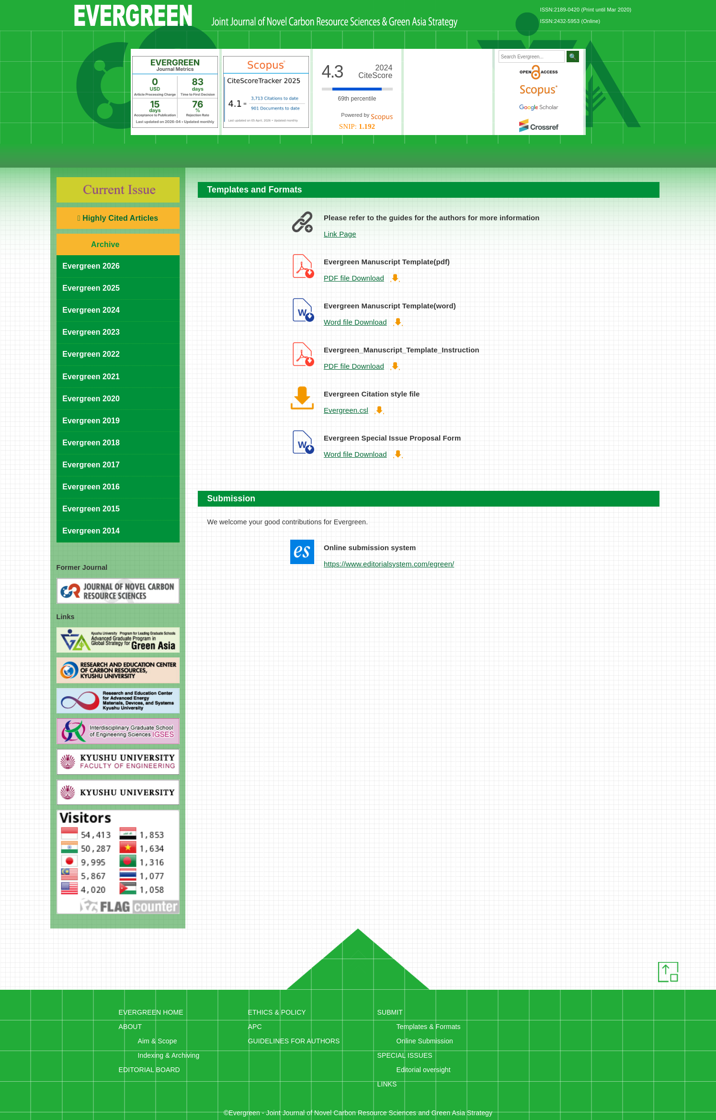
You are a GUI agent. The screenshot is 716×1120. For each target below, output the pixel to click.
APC (255, 1026)
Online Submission (425, 1041)
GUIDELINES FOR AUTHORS (294, 1041)
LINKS (387, 1084)
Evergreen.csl (346, 410)
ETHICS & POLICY (277, 1012)
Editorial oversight (424, 1070)
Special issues (559, 156)
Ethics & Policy (269, 156)
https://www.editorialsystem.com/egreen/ (389, 564)
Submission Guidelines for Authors (415, 156)
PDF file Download (354, 278)
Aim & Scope (157, 1041)
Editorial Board (188, 156)
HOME (85, 156)
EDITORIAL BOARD (149, 1070)
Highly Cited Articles (118, 218)
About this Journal (124, 156)
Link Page (340, 234)
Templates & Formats (429, 1026)
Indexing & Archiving (169, 1055)
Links (622, 156)
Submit (497, 156)
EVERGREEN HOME (151, 1012)
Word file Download (355, 322)
